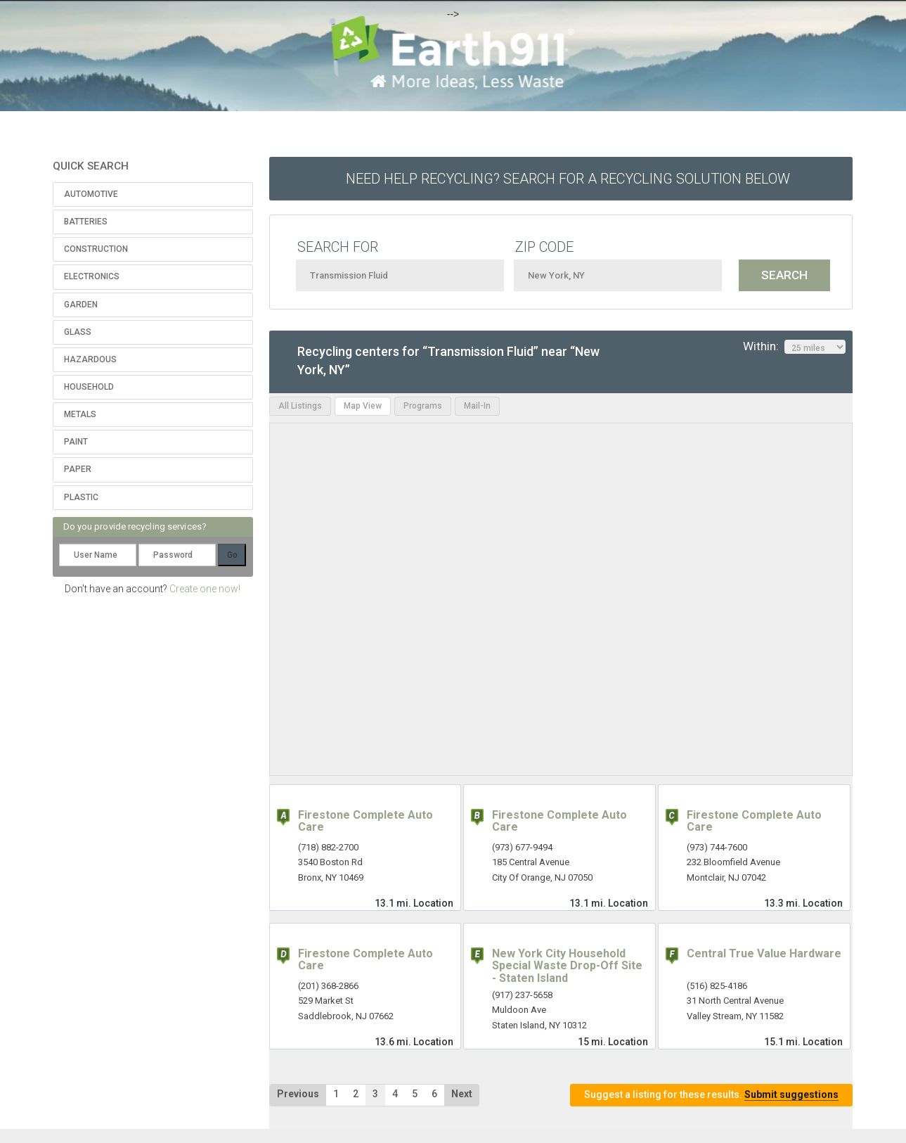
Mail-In (477, 406)
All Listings (300, 406)
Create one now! (204, 588)
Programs (422, 406)
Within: (794, 347)
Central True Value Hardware (764, 953)
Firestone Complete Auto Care (365, 821)
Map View (363, 406)
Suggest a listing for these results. (711, 1095)
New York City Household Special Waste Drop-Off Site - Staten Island (567, 966)
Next (461, 1093)
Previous (298, 1093)
